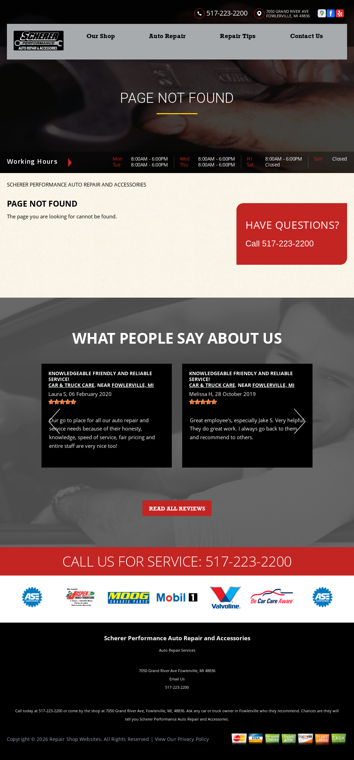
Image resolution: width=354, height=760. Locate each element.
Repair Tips (237, 36)
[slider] (62, 402)
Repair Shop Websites (75, 739)
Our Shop (100, 36)
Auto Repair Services (177, 650)
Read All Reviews (177, 508)
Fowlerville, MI (133, 385)
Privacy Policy (193, 739)
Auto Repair (167, 36)
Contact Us (306, 36)
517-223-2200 (226, 13)
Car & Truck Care (71, 385)
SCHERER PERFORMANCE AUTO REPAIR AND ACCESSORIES (76, 184)
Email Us (177, 678)
